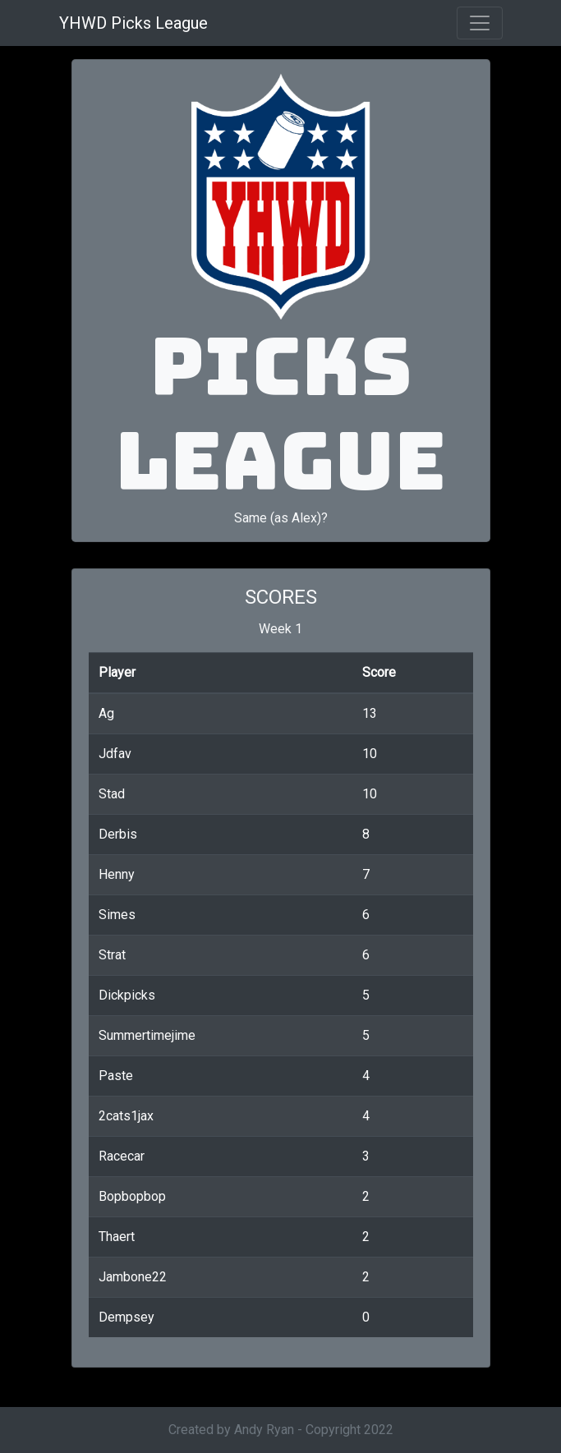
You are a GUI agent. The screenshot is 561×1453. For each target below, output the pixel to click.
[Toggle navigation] (480, 23)
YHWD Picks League (133, 23)
